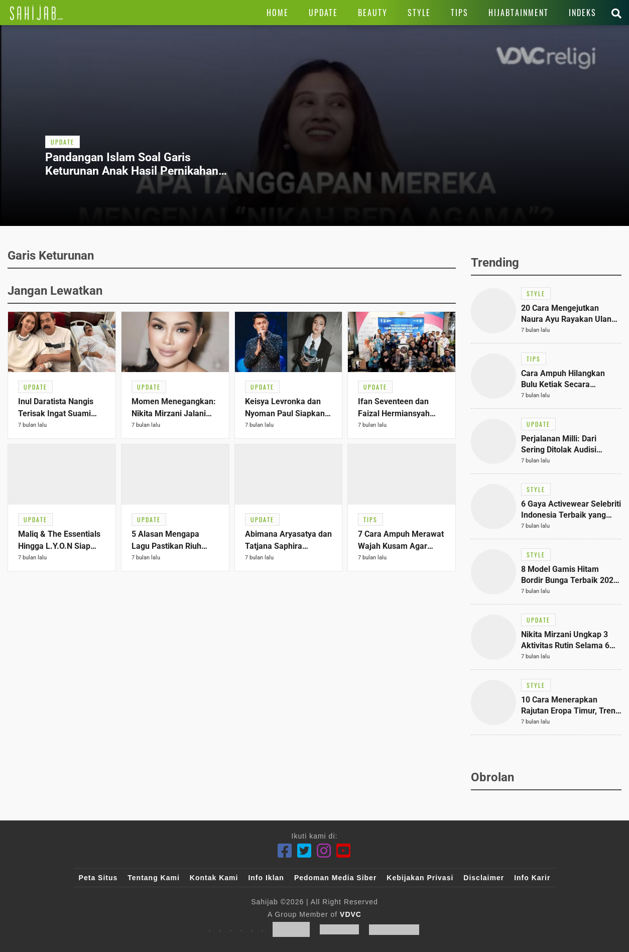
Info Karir (532, 878)
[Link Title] (36, 12)
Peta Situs (98, 878)
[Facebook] (285, 851)
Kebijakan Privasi (420, 878)
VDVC (350, 914)
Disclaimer (483, 878)
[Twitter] (304, 851)
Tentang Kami (154, 878)
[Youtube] (343, 851)
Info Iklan (266, 878)
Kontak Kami (214, 878)
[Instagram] (324, 851)
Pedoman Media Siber (335, 878)
